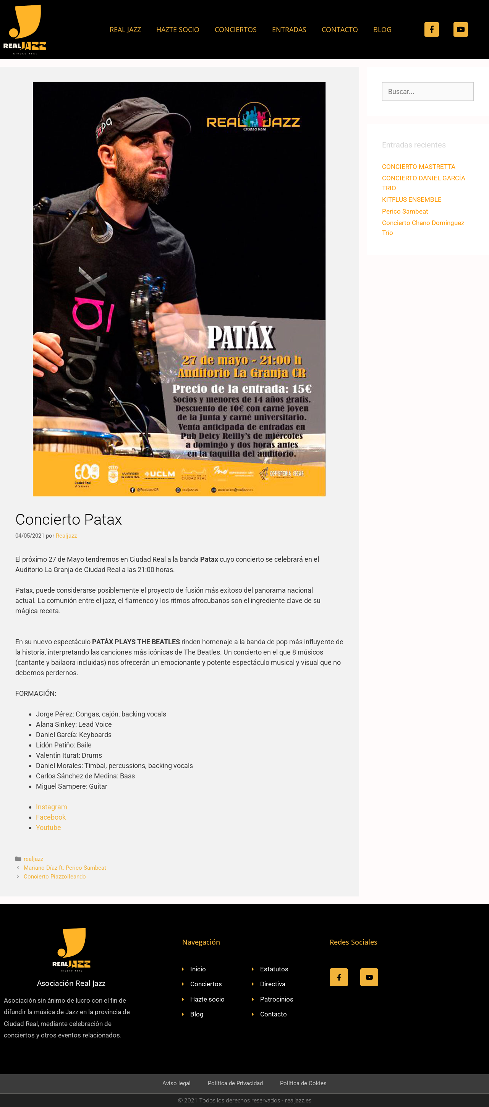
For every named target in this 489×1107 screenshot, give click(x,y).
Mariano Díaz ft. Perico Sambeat (65, 867)
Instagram (51, 807)
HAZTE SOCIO (177, 29)
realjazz (33, 859)
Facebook (51, 817)
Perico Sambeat (405, 211)
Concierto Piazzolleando (55, 876)
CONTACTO (340, 29)
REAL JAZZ (125, 29)
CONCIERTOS (236, 29)
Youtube (48, 827)
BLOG (382, 29)
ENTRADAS (289, 29)
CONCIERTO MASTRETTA (418, 166)
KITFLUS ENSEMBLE (412, 199)
